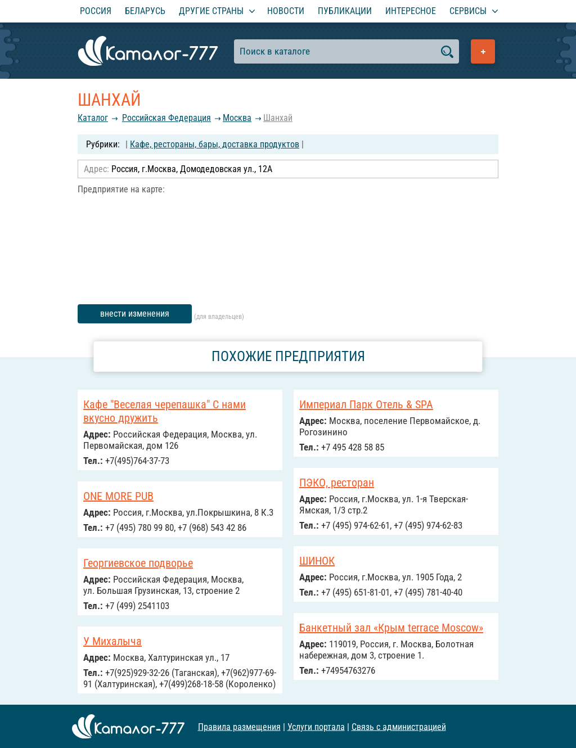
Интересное (410, 11)
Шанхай (277, 117)
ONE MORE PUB (118, 496)
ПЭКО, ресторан (336, 482)
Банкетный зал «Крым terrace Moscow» (391, 627)
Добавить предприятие (483, 51)
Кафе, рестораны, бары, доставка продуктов (214, 144)
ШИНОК (317, 560)
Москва (237, 117)
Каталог (93, 117)
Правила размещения (239, 726)
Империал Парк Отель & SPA (366, 404)
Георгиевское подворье (138, 563)
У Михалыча (112, 641)
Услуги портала (316, 726)
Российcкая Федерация (166, 117)
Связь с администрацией (399, 726)
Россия (95, 11)
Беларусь (145, 11)
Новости (285, 11)
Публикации (345, 11)
